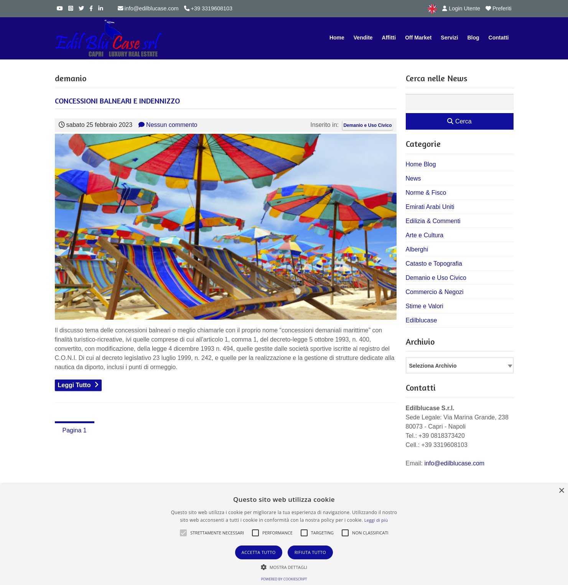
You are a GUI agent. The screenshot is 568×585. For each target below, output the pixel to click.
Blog (473, 38)
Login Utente (461, 8)
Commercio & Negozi (435, 292)
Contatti (499, 38)
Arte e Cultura (425, 235)
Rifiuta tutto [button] (310, 552)
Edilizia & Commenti (433, 221)
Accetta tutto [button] (259, 552)
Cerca (459, 121)
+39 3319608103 (208, 8)
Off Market (418, 38)
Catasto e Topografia (434, 263)
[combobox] (460, 365)
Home (336, 38)
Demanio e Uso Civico (367, 125)
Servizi (449, 38)
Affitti (389, 38)
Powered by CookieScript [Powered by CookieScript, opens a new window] (284, 579)
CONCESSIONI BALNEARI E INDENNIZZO (117, 100)
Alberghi (417, 249)
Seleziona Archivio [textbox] (433, 366)
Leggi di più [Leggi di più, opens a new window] (376, 520)
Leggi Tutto (74, 385)
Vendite (363, 38)
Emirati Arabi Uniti (430, 207)
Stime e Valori (424, 306)
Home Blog (421, 164)
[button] (183, 533)
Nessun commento (167, 125)
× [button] (561, 491)
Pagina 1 (75, 430)
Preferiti (499, 8)
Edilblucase (421, 320)
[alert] (284, 534)
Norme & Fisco (426, 192)
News (413, 178)
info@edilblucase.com (148, 8)
